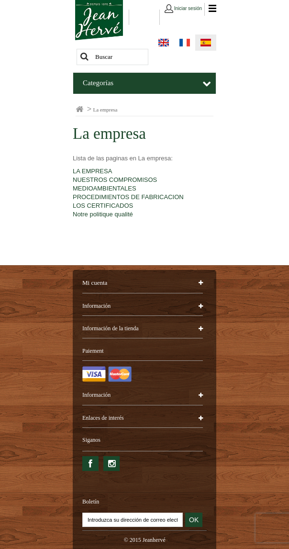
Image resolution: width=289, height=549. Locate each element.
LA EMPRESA (92, 171)
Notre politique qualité (103, 214)
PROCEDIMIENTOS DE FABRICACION (128, 197)
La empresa (109, 133)
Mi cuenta (94, 282)
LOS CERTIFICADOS (103, 205)
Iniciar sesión (188, 8)
